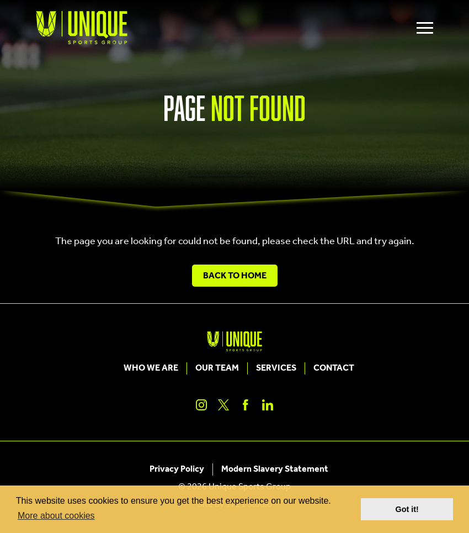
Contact (333, 368)
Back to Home (235, 275)
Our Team (217, 368)
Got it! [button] (407, 509)
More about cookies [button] (56, 515)
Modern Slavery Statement (274, 469)
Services (276, 368)
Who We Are (151, 368)
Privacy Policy (177, 469)
